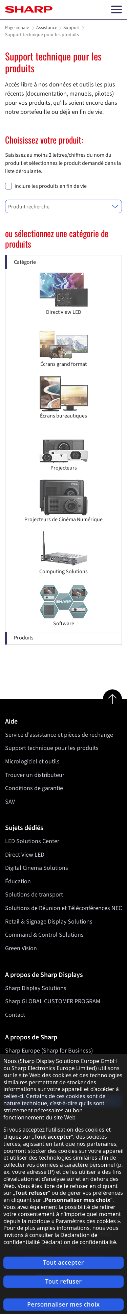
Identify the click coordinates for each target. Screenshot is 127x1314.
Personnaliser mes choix (63, 1304)
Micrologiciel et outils (32, 761)
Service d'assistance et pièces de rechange (59, 735)
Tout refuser (63, 1281)
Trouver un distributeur (34, 775)
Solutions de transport (34, 895)
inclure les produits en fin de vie (51, 186)
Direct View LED (24, 855)
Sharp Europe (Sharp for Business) (49, 1050)
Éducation (18, 881)
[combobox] (63, 206)
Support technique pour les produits (52, 748)
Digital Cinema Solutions (36, 868)
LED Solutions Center (32, 841)
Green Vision (21, 948)
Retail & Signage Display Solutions (48, 921)
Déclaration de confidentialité (78, 1242)
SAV (10, 802)
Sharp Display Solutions (35, 988)
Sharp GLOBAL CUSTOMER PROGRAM (52, 1001)
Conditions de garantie (34, 788)
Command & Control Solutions (44, 935)
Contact (15, 1015)
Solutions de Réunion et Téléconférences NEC (63, 908)
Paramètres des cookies (86, 1221)
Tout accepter (63, 1262)
